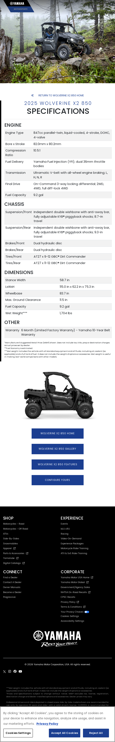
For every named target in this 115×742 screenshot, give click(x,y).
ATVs (5, 533)
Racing (64, 533)
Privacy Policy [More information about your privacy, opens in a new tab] (47, 724)
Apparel (9, 548)
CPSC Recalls (68, 597)
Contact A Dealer (12, 582)
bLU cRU (65, 528)
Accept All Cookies (64, 733)
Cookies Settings (70, 616)
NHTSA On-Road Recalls (75, 592)
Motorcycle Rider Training (74, 548)
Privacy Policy (70, 602)
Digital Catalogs (14, 563)
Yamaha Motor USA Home (77, 577)
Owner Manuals (11, 587)
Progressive (9, 597)
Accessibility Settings (72, 621)
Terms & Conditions (73, 606)
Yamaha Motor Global (75, 582)
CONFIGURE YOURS (57, 480)
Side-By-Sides (11, 538)
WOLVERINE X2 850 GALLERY (57, 448)
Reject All (96, 733)
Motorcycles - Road (13, 523)
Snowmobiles (10, 543)
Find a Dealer (10, 577)
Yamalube (11, 558)
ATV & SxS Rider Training (74, 553)
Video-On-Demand (71, 538)
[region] (57, 724)
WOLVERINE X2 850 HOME (58, 433)
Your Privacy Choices (75, 611)
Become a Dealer (12, 592)
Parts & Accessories (15, 553)
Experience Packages (72, 543)
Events (64, 523)
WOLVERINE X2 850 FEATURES (57, 464)
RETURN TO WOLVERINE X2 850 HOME (57, 95)
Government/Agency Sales (75, 587)
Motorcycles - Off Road (15, 528)
